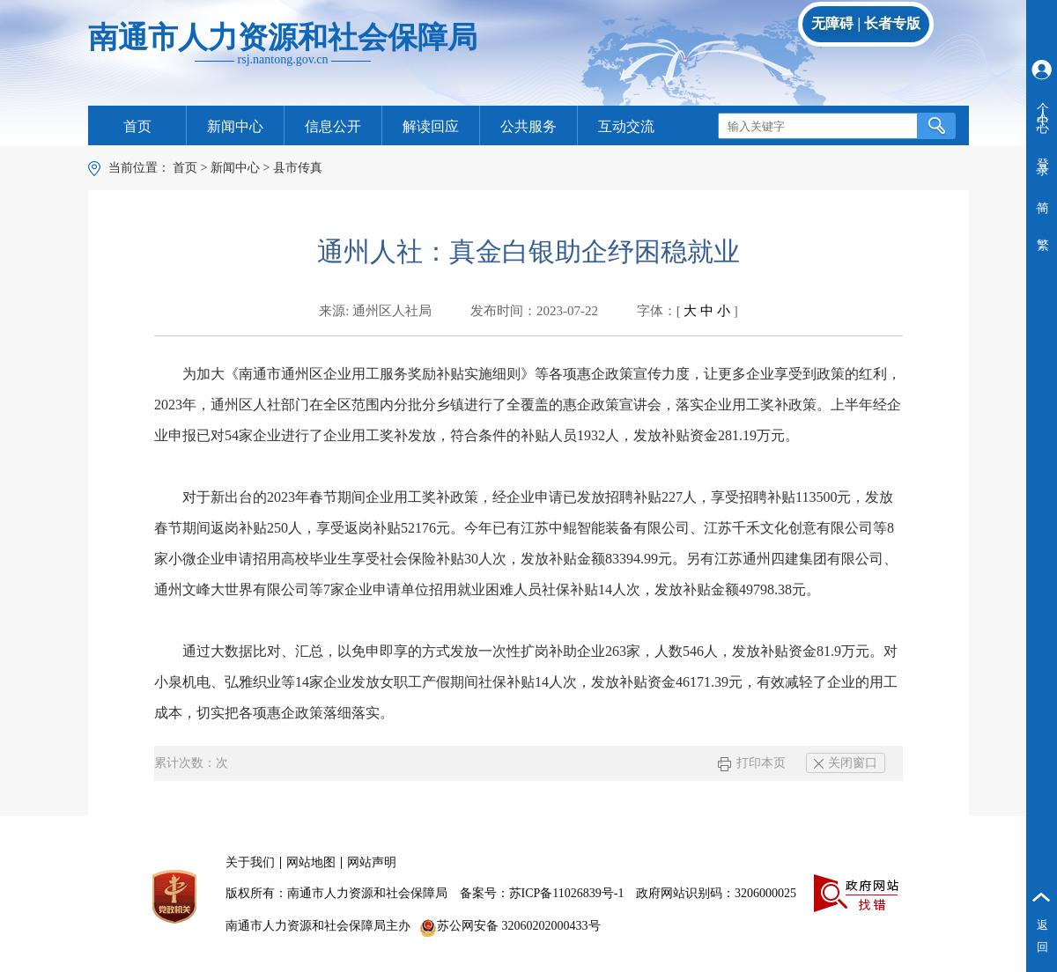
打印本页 (752, 763)
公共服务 (528, 126)
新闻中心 (235, 126)
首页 (137, 126)
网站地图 (311, 862)
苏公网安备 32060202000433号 (510, 925)
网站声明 (371, 862)
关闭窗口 (845, 763)
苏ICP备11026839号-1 (567, 893)
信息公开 (333, 126)
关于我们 (250, 862)
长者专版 (892, 23)
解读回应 (431, 126)
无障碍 (832, 23)
